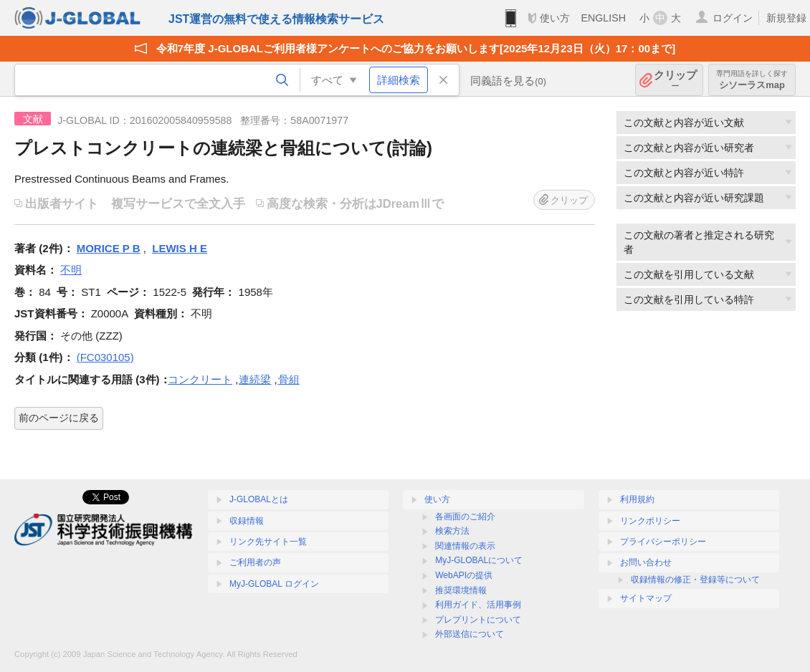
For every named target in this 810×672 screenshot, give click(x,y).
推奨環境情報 (461, 590)
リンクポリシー (650, 521)
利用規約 (637, 499)
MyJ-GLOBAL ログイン (274, 584)
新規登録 (786, 18)
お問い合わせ (646, 562)
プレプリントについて (478, 620)
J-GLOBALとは (258, 499)
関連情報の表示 (465, 546)
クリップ (675, 80)
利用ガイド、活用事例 (478, 605)
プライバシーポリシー (663, 542)
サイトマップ (646, 598)
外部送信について (469, 634)
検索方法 (452, 531)
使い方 (555, 18)
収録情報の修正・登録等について (695, 580)
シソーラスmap (752, 79)
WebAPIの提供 (463, 575)
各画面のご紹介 (465, 517)
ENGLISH (603, 18)
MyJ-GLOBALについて (479, 560)
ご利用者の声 (255, 562)
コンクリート (200, 379)
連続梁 (255, 379)
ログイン (733, 18)
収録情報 (246, 521)
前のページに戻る (59, 417)
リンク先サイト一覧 (268, 542)
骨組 (289, 379)
